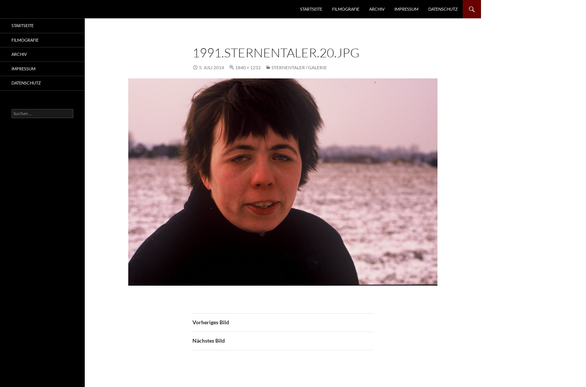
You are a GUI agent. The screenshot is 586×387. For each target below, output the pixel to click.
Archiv (376, 9)
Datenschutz (443, 9)
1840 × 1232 (248, 67)
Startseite (311, 9)
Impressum (406, 9)
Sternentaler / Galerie (299, 67)
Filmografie (345, 9)
